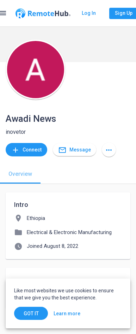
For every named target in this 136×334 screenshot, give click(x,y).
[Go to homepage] (43, 13)
